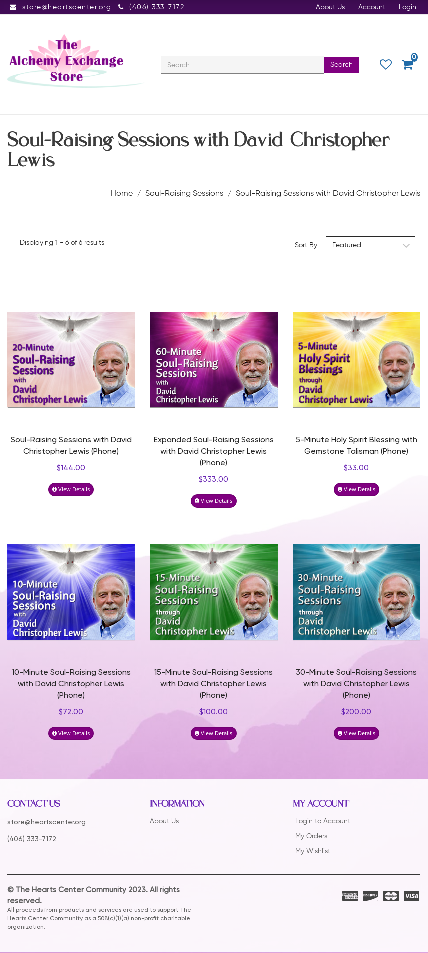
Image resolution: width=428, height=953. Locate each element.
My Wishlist (313, 852)
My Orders (312, 836)
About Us (330, 7)
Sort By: (307, 246)
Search (341, 65)
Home (122, 193)
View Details (71, 490)
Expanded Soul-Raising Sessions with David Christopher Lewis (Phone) (214, 452)
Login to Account (323, 822)
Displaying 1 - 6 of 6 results (62, 242)
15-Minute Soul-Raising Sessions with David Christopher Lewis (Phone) (213, 685)
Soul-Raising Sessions (185, 193)
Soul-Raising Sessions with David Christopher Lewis (328, 193)
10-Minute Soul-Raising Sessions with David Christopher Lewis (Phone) (71, 685)
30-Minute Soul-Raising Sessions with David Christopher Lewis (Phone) (356, 685)
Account (372, 7)
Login (407, 7)
